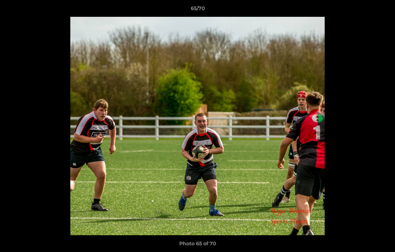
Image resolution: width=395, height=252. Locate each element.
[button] (382, 10)
